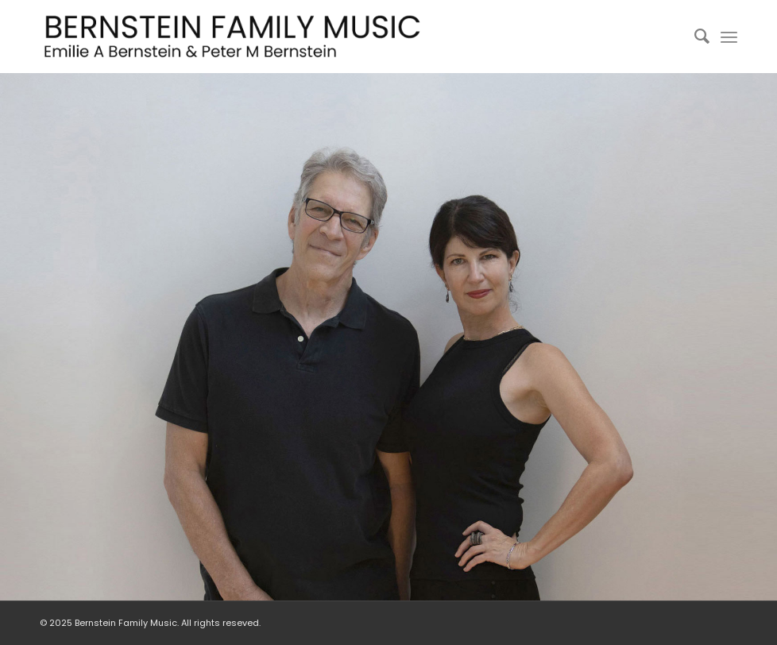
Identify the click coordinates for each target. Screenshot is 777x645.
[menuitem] (693, 36)
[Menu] (729, 36)
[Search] (693, 36)
